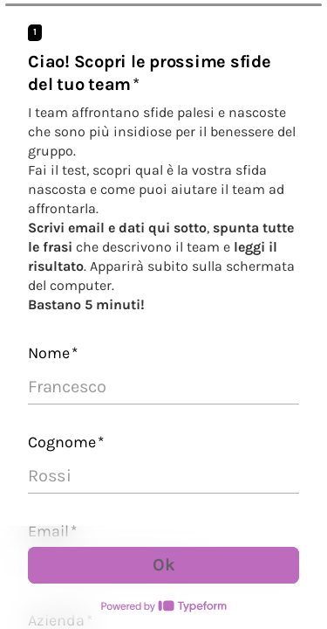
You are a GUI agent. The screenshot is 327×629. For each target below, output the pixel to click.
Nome (53, 353)
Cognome (66, 442)
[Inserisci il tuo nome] (163, 387)
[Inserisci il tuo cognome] (163, 476)
